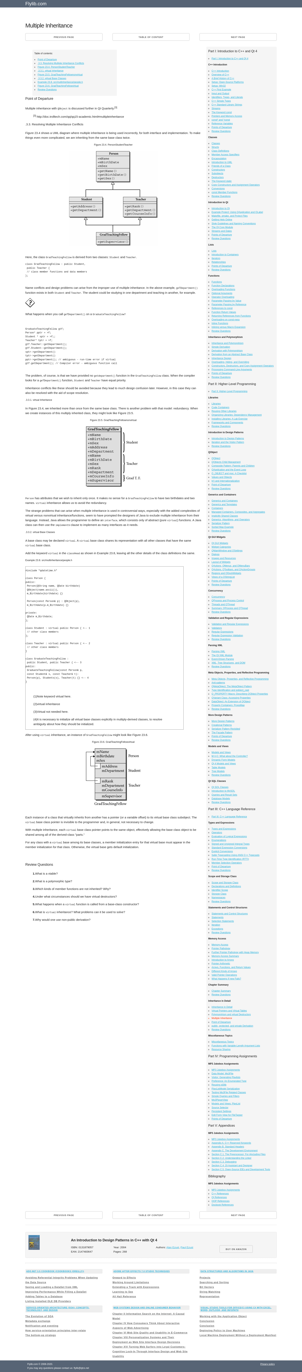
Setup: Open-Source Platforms (228, 82)
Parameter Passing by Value (226, 300)
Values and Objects (222, 477)
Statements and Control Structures (230, 913)
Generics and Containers (225, 500)
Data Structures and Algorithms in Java (226, 1271)
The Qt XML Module (222, 655)
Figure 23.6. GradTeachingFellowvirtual (58, 85)
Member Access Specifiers (225, 154)
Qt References (219, 1197)
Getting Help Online (222, 219)
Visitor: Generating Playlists (226, 1077)
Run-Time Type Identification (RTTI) (230, 859)
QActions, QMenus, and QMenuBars (231, 565)
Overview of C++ (220, 74)
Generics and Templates (224, 504)
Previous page (64, 37)
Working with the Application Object (223, 1316)
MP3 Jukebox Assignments (226, 1069)
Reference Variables (222, 123)
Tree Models (218, 771)
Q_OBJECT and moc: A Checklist (229, 473)
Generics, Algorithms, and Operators (231, 519)
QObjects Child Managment (226, 462)
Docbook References (223, 1204)
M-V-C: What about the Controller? (230, 756)
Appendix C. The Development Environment (235, 1150)
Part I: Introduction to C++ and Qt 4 (230, 58)
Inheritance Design (221, 358)
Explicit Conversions (222, 851)
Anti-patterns (218, 682)
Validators (217, 628)
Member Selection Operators (227, 862)
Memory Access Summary (225, 956)
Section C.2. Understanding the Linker (232, 1158)
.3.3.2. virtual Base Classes (52, 78)
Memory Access (220, 944)
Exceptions (217, 928)
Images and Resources (224, 558)
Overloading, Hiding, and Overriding (230, 362)
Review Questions (47, 89)
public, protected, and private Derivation (232, 1025)
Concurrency (218, 596)
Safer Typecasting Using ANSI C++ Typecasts (236, 855)
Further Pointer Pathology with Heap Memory (235, 952)
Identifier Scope (220, 890)
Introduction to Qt (221, 208)
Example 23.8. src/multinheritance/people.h (60, 82)
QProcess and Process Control (228, 600)
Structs (215, 147)
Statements (218, 917)
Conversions (218, 188)
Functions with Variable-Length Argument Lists (236, 1045)
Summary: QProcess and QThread (230, 608)
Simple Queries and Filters (225, 1096)
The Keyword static (222, 181)
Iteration (216, 925)
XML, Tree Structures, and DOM (228, 662)
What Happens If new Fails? (226, 978)
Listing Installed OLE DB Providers (48, 1301)
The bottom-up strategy (40, 1335)
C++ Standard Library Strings (227, 104)
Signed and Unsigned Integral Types (231, 844)
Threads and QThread (223, 604)
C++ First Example (221, 89)
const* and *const (221, 119)
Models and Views (221, 752)
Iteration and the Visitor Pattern (228, 442)
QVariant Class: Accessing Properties (231, 697)
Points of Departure (222, 127)
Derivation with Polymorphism (227, 350)
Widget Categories (221, 547)
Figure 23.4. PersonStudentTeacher (56, 67)
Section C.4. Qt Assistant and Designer (232, 1165)
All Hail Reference (124, 1296)
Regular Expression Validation (227, 635)
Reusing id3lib (219, 1084)
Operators (217, 832)
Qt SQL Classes (220, 787)
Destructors (218, 177)
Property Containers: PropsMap (228, 705)
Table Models (219, 767)
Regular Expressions (222, 631)
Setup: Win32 (219, 85)
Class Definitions (220, 150)
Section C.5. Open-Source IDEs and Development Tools (241, 1169)
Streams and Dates (222, 231)
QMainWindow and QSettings (227, 550)
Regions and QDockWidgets (226, 573)
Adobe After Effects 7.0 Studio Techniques (141, 1271)
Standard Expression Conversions (229, 847)
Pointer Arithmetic (221, 963)
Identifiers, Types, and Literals (227, 97)
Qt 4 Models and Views (224, 763)
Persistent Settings (221, 1111)
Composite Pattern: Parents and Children (233, 465)
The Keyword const (222, 112)
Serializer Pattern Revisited (226, 728)
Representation (209, 1296)
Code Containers (220, 407)
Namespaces (218, 897)
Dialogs (216, 554)
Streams (216, 108)
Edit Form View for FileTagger (227, 1115)
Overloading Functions (223, 289)
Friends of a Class (221, 166)
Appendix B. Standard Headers (228, 1146)
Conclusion (207, 1321)
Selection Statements (223, 921)
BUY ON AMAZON (236, 1249)
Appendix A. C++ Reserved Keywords (231, 1143)
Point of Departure (47, 59)
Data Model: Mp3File (222, 1073)
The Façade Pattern (222, 732)
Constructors (218, 169)
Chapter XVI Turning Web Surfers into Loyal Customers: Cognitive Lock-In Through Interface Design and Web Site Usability (150, 1351)
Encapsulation (219, 158)
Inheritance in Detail (222, 1007)
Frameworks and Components (227, 422)
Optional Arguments (222, 293)
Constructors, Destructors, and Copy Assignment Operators (243, 365)
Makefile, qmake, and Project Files (230, 216)
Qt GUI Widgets (220, 543)
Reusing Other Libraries (224, 411)
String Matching (210, 1291)
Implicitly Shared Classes (225, 515)
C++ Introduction (220, 71)
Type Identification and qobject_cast (230, 690)
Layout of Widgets (221, 562)
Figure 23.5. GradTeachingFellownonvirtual (60, 74)
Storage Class (219, 893)
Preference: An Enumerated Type (229, 1081)
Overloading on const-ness (226, 319)
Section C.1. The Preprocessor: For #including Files (239, 1154)
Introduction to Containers (225, 254)
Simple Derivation (221, 347)
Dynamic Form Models (223, 759)
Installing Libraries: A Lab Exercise (230, 418)
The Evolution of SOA (39, 1316)
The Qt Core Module (222, 227)
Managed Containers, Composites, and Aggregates (238, 512)
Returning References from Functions (231, 316)
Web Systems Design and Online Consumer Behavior (147, 1308)
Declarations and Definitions (226, 886)
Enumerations (219, 840)
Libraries (216, 403)
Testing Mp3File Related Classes (229, 1092)
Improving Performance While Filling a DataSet (56, 1291)
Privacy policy (267, 1364)
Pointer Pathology (221, 948)
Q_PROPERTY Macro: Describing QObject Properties (240, 693)
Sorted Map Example (223, 527)
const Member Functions (224, 192)
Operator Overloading (223, 297)
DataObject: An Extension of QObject (231, 701)
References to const (222, 308)
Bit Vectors (207, 1287)
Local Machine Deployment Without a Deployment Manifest (238, 1335)
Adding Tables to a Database (44, 1296)
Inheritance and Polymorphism (227, 343)
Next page (238, 37)
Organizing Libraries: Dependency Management (237, 415)
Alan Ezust (172, 1247)
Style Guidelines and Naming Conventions (234, 223)
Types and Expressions (224, 828)
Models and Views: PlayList (226, 1103)
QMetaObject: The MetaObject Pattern (232, 686)
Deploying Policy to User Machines (222, 1330)
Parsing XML (218, 651)
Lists (214, 250)
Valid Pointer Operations (224, 975)
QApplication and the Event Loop (229, 469)
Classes (216, 143)
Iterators (216, 258)
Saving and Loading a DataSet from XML (51, 1287)
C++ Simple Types (221, 101)
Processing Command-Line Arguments (232, 369)
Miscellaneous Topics (223, 1041)
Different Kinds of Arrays (224, 971)
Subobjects (217, 173)
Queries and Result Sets (224, 794)
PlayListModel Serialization (226, 1088)
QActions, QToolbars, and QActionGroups (233, 569)
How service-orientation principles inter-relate (55, 1330)
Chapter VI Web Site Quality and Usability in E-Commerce (150, 1332)
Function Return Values (224, 312)
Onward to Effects (124, 1277)
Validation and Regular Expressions (230, 624)
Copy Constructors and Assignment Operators (236, 184)
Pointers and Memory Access (227, 116)
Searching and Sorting (214, 1282)
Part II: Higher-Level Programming (229, 391)
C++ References (220, 1193)
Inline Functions (220, 323)
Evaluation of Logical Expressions (229, 836)
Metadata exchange (37, 1321)
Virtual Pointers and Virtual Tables (229, 1010)
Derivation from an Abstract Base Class (232, 354)
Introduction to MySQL (223, 791)
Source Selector (220, 1107)
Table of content (151, 37)
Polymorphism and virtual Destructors (231, 1014)
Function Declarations (223, 285)
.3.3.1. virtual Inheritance (50, 70)
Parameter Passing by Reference (229, 304)
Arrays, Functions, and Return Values (231, 967)
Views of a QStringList (223, 577)
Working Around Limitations (131, 1282)
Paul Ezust (186, 1247)
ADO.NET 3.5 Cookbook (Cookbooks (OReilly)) (55, 1271)
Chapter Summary (221, 991)
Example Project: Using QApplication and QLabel (237, 212)
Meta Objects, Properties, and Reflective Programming (240, 679)
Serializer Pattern (221, 523)
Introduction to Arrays (223, 959)
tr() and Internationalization (226, 481)
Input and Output (220, 93)
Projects (205, 1277)
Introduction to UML (222, 162)
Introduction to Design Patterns (228, 438)
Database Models (221, 798)
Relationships (219, 262)
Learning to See (123, 1291)
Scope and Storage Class (225, 882)
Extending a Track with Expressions (136, 1287)
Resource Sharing (221, 1049)
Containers (217, 508)
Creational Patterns (222, 725)
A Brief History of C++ (223, 78)
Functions (217, 282)
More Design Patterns (223, 721)
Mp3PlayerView (220, 1100)
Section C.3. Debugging (224, 1161)
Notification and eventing (41, 1325)
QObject (216, 458)
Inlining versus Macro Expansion (229, 327)
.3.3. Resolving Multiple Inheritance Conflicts (61, 63)
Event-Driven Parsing (223, 659)
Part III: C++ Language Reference (229, 816)
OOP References (221, 1201)
